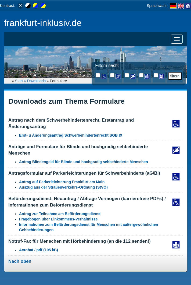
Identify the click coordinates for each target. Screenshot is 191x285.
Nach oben (19, 261)
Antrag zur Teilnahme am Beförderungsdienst (59, 214)
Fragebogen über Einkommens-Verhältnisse (58, 219)
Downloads (36, 81)
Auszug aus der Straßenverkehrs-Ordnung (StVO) (63, 187)
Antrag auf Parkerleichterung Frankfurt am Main (61, 182)
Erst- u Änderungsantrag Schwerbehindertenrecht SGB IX (70, 135)
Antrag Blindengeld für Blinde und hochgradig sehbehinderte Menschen (83, 162)
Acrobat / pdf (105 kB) (38, 250)
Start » (21, 81)
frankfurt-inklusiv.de (43, 23)
